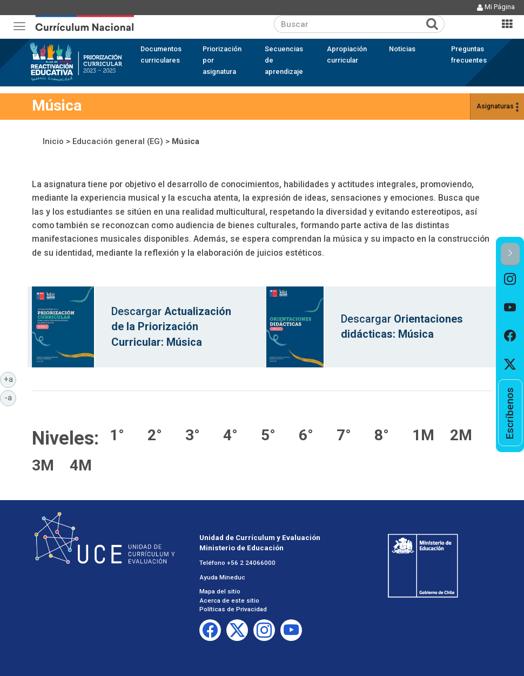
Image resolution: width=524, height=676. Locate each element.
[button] (510, 254)
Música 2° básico (160, 434)
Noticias (402, 49)
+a (10, 378)
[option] (510, 280)
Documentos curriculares (161, 54)
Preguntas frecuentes (469, 54)
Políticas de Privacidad (233, 609)
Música (185, 141)
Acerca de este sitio (229, 600)
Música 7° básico (350, 434)
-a (10, 397)
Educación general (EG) (117, 141)
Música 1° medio (425, 434)
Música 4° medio (83, 464)
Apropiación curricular (347, 54)
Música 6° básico (312, 434)
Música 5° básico (274, 434)
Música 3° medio (45, 464)
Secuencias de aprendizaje (284, 60)
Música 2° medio (463, 434)
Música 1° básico (123, 434)
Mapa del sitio (219, 591)
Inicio (53, 141)
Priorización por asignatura (222, 60)
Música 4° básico (236, 434)
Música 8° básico (387, 434)
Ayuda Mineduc (222, 577)
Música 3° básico (198, 434)
